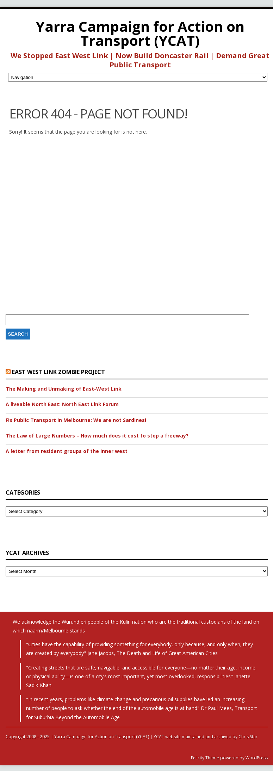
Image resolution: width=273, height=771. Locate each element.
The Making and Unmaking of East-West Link (64, 389)
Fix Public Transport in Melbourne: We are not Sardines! (76, 420)
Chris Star (248, 737)
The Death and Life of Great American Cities (167, 653)
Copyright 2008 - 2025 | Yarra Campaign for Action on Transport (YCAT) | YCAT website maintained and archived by (122, 737)
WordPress (256, 758)
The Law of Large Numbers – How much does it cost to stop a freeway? (97, 436)
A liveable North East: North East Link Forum (62, 404)
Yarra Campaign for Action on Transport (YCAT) (140, 33)
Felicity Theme (205, 758)
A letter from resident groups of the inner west (67, 451)
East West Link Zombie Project (58, 372)
